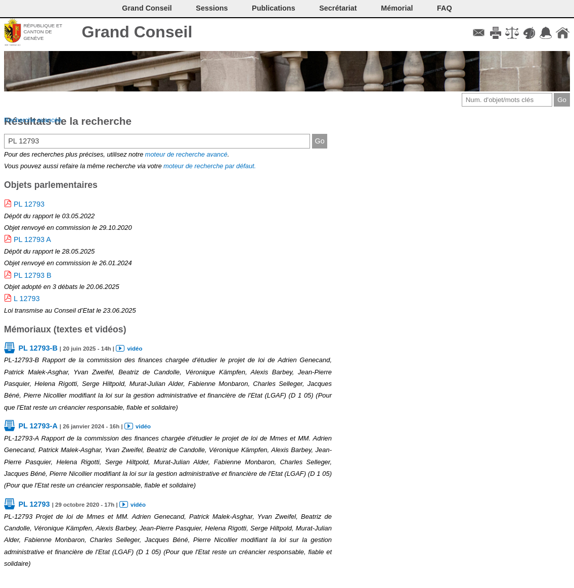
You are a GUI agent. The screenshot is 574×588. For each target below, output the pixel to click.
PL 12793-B (37, 348)
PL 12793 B (33, 275)
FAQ (444, 8)
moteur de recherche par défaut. (209, 166)
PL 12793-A (37, 426)
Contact (478, 33)
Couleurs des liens (529, 33)
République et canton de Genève (42, 32)
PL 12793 (29, 204)
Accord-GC (546, 33)
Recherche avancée (33, 120)
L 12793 (26, 299)
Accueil (562, 33)
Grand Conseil (137, 32)
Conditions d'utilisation (512, 33)
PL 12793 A (32, 239)
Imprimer (495, 33)
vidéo (134, 349)
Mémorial (397, 8)
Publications (273, 8)
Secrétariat (338, 8)
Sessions (212, 8)
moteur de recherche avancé (186, 154)
